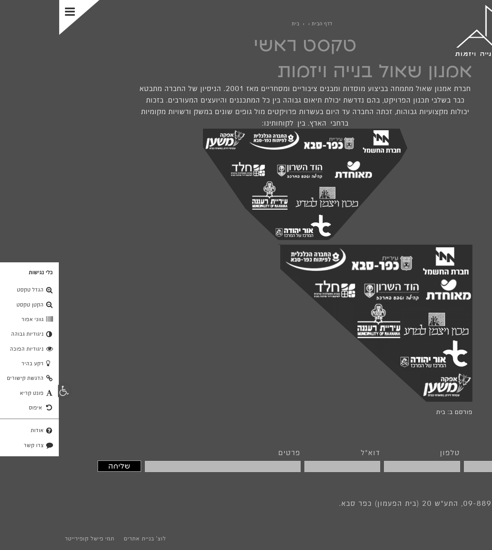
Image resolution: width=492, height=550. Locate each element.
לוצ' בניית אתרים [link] (86, 538)
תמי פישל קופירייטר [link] (30, 538)
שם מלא (466, 452)
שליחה (60, 466)
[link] (438, 30)
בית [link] (381, 412)
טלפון (391, 452)
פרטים (230, 452)
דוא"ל (311, 452)
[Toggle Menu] (20, 17)
